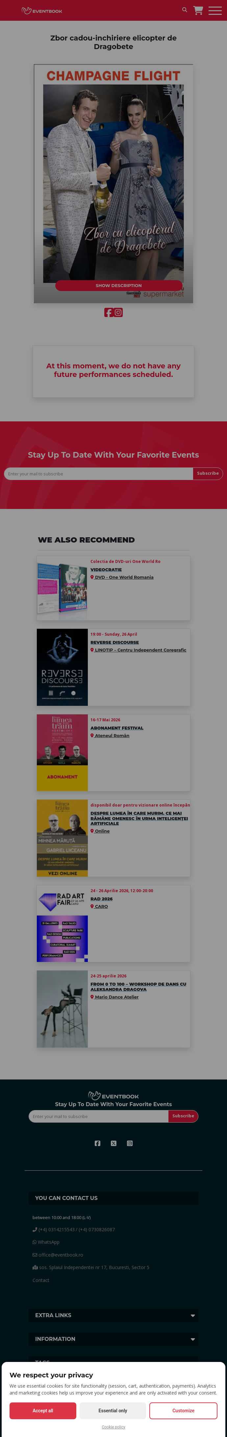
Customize (183, 1410)
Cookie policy (113, 1427)
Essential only (113, 1410)
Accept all (43, 1410)
